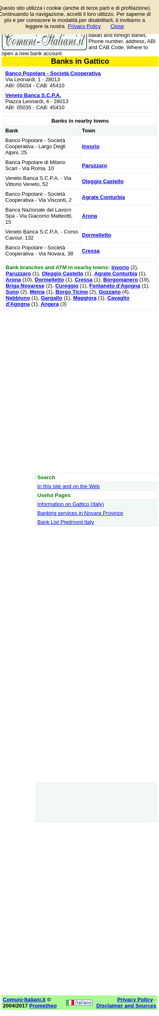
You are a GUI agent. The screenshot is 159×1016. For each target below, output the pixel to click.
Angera (50, 304)
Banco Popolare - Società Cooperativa (53, 73)
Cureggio (66, 286)
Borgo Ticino (72, 292)
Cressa (90, 251)
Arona (89, 216)
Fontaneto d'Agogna (114, 286)
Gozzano (109, 292)
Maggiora (85, 298)
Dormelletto (96, 235)
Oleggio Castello (103, 181)
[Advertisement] (79, 390)
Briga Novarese (25, 286)
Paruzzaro (94, 165)
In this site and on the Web (68, 486)
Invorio (90, 146)
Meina (37, 292)
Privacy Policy (84, 26)
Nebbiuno (18, 298)
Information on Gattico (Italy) (70, 504)
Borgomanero (120, 280)
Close (117, 26)
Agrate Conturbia (103, 197)
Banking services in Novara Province (80, 513)
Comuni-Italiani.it (24, 1000)
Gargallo (51, 298)
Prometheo (43, 1006)
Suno (12, 292)
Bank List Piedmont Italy (65, 522)
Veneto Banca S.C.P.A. (33, 95)
